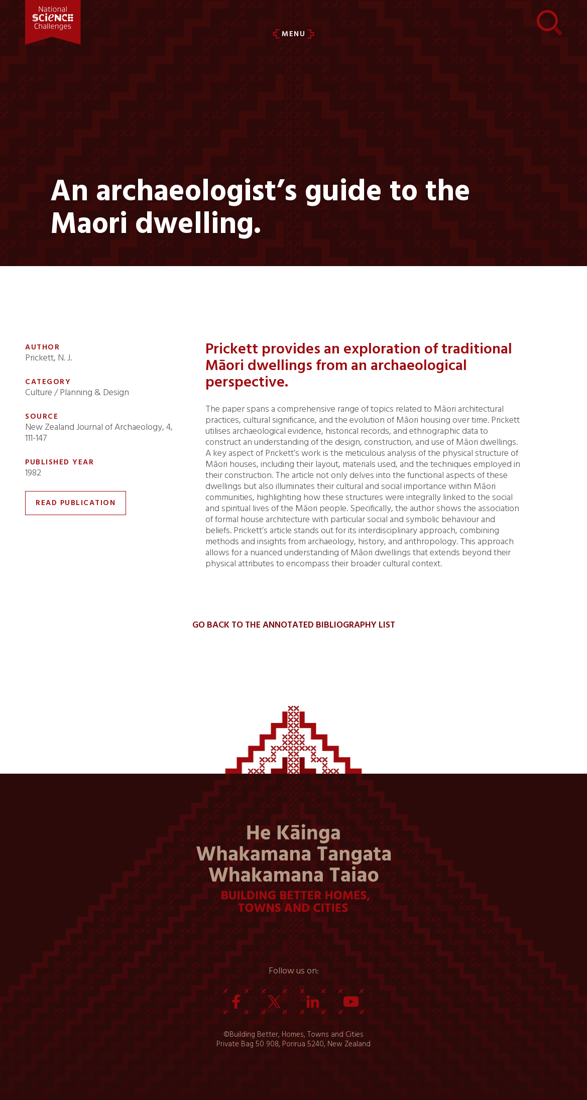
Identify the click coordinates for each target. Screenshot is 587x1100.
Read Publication (75, 503)
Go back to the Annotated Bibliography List (293, 625)
